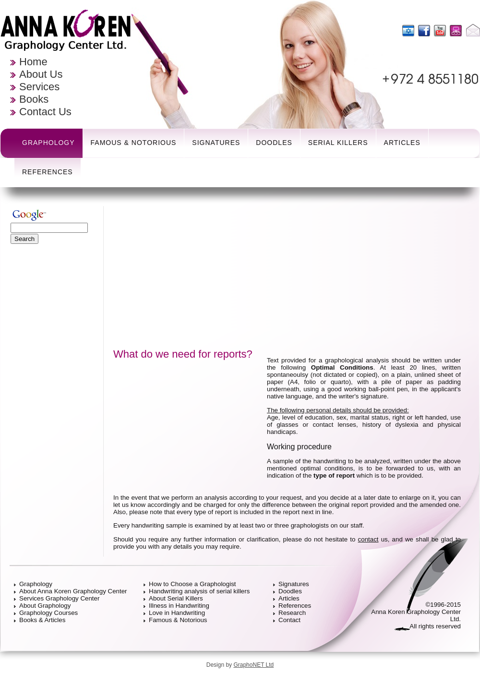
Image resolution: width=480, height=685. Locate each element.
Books (33, 99)
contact (368, 539)
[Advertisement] (55, 394)
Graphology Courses (48, 612)
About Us (41, 74)
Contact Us (45, 112)
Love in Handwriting (177, 612)
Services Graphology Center (59, 598)
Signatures (216, 142)
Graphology (48, 142)
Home (33, 62)
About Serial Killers (176, 598)
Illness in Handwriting (179, 605)
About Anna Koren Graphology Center (73, 591)
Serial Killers (338, 142)
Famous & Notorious (134, 142)
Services (39, 87)
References (47, 172)
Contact (289, 620)
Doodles (274, 142)
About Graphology (45, 605)
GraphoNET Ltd (253, 664)
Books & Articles (42, 620)
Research (292, 612)
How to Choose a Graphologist (192, 584)
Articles (402, 142)
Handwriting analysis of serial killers (199, 591)
